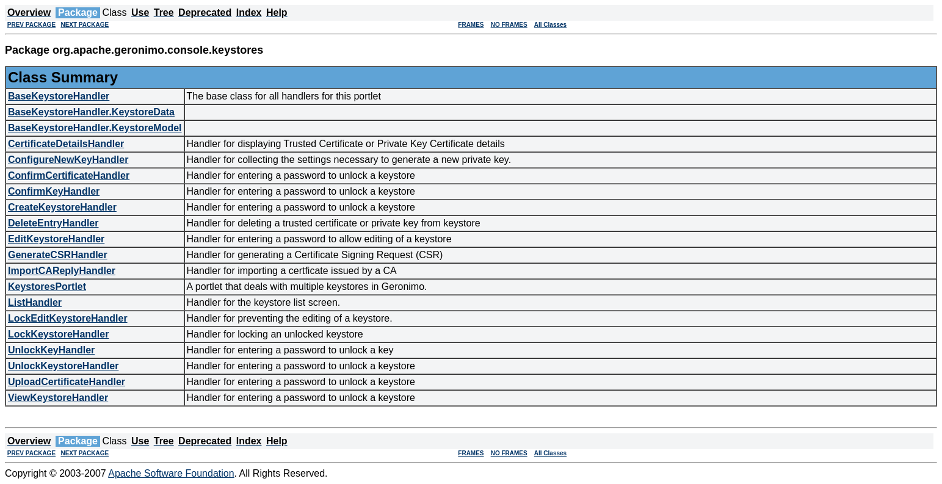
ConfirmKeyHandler (54, 191)
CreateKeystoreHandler (62, 207)
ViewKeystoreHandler (58, 397)
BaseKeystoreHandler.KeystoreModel (95, 128)
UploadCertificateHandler (66, 382)
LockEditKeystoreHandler (68, 318)
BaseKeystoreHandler (58, 96)
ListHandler (35, 302)
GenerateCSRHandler (57, 255)
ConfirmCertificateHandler (68, 175)
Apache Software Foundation (171, 473)
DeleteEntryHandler (53, 223)
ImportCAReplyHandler (61, 270)
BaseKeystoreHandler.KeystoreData (91, 112)
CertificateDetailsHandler (66, 144)
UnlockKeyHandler (51, 350)
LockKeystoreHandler (58, 334)
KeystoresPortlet (47, 286)
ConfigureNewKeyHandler (68, 159)
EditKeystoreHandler (56, 239)
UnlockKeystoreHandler (63, 366)
